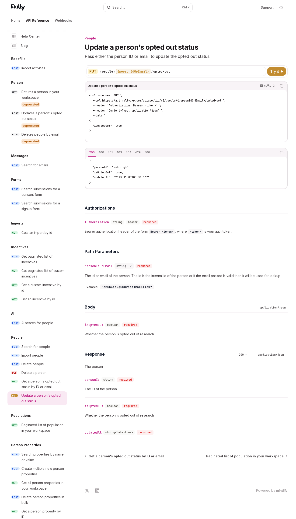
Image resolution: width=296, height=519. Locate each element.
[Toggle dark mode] (281, 7)
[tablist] (181, 153)
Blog (19, 46)
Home (16, 22)
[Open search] (148, 7)
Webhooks (63, 22)
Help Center (25, 36)
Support (267, 7)
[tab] (92, 152)
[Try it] (276, 71)
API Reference (37, 22)
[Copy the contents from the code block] (282, 86)
